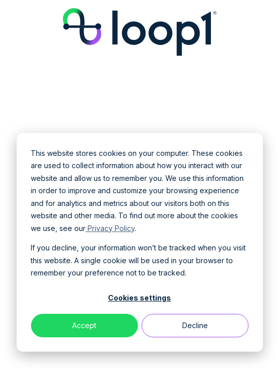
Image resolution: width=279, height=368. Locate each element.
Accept (84, 325)
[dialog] (139, 242)
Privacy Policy (110, 228)
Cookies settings (139, 297)
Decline (195, 325)
